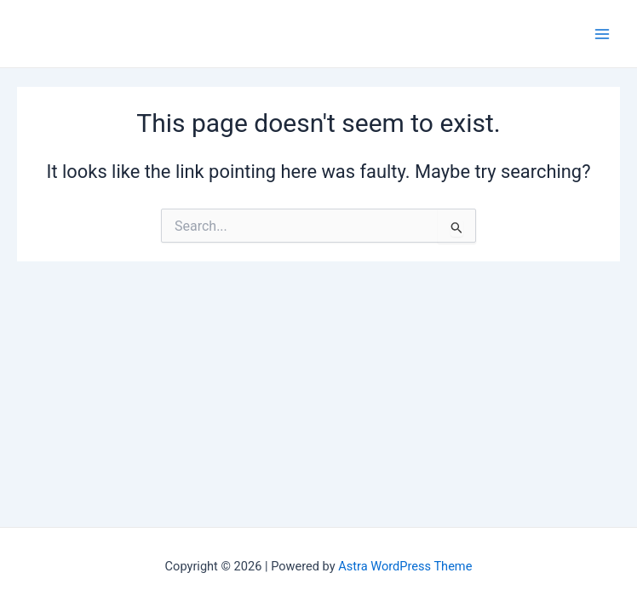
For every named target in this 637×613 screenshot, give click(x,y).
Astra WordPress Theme (405, 566)
